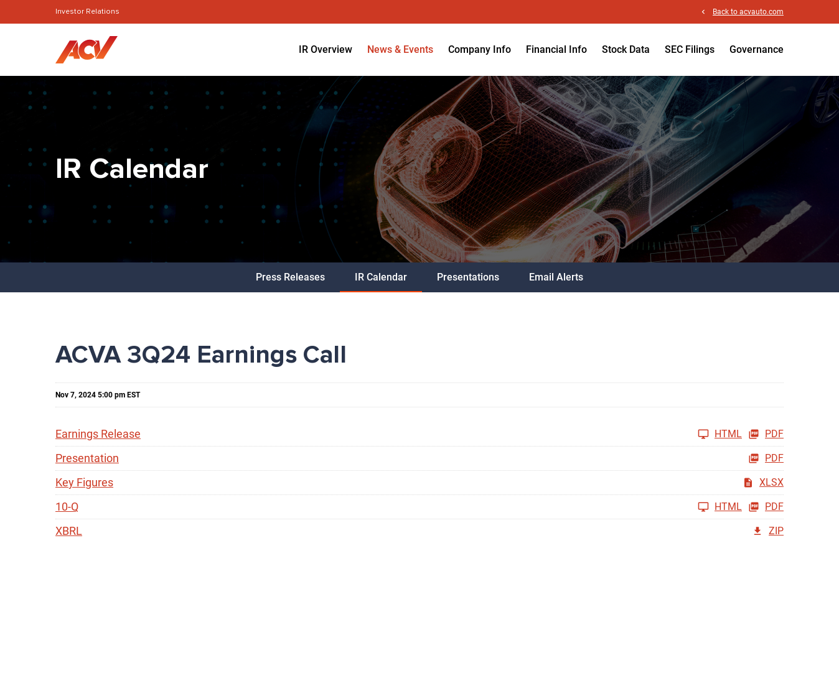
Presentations (468, 277)
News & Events (400, 49)
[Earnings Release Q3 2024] (398, 434)
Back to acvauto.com (748, 11)
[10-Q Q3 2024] (398, 506)
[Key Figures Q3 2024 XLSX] (419, 482)
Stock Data (626, 49)
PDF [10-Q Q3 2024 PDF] (766, 506)
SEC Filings (690, 49)
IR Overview (325, 49)
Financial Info (556, 49)
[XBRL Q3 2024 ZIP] (419, 531)
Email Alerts (556, 277)
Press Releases (290, 277)
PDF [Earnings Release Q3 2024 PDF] (766, 434)
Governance (756, 49)
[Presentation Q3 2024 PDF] (419, 458)
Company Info (479, 49)
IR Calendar (381, 277)
